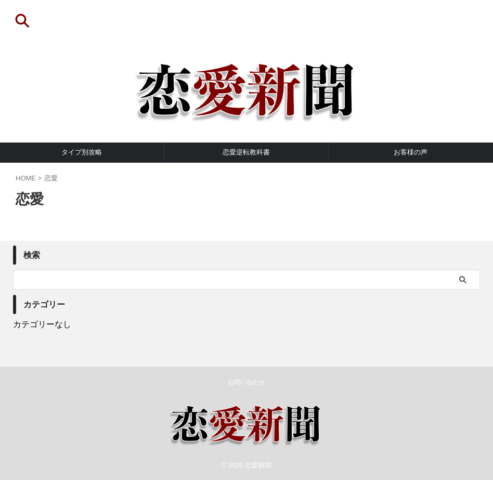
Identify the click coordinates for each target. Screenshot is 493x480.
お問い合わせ (246, 382)
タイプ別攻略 (81, 152)
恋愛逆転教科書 (246, 152)
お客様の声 (410, 152)
